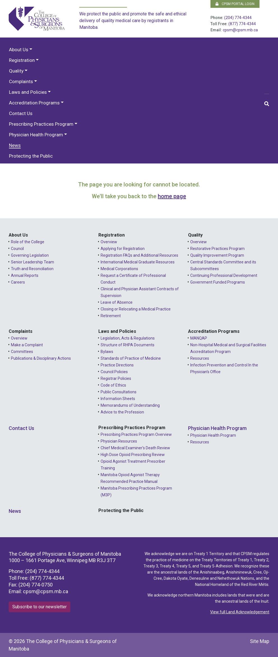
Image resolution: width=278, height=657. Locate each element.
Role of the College (27, 242)
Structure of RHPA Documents (127, 345)
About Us (18, 49)
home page (172, 196)
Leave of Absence (117, 302)
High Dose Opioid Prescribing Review (133, 454)
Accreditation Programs (34, 103)
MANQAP (198, 338)
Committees (22, 351)
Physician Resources (119, 441)
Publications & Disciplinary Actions (41, 358)
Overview (109, 242)
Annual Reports (24, 275)
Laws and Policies (28, 92)
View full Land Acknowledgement (239, 612)
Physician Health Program (36, 134)
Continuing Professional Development (223, 275)
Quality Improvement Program (217, 255)
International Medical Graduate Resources (138, 262)
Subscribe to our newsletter (39, 606)
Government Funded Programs (217, 282)
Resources (199, 358)
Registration (22, 60)
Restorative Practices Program (217, 248)
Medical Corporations (119, 268)
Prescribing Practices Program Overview (136, 434)
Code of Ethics (113, 385)
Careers (18, 282)
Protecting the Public (31, 156)
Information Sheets (118, 398)
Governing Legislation (30, 255)
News (15, 145)
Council (17, 248)
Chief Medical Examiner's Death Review (135, 448)
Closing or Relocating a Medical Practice (136, 309)
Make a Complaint (27, 345)
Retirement (111, 316)
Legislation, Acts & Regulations (128, 338)
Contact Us (21, 113)
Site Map (259, 641)
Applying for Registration (123, 248)
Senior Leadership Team (32, 262)
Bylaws (107, 351)
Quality (16, 71)
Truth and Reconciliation (32, 268)
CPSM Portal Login (235, 4)
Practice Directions (117, 365)
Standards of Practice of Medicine (131, 358)
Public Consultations (118, 392)
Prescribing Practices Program (41, 124)
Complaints (21, 81)
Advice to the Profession (122, 412)
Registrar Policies (116, 378)
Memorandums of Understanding (130, 405)
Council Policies (114, 372)
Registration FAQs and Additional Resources (139, 255)
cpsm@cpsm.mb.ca (240, 30)
